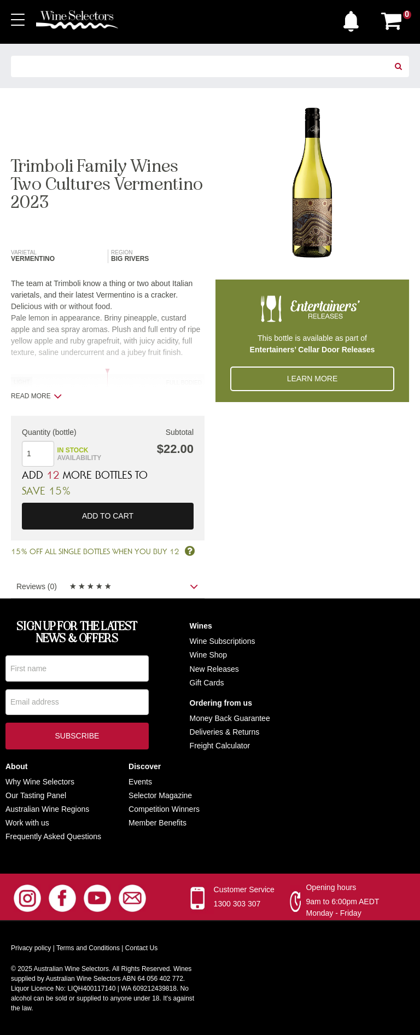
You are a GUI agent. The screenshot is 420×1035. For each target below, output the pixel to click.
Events (140, 781)
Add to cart (107, 516)
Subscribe (77, 738)
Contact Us (141, 948)
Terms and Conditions (88, 948)
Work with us (27, 822)
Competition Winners (164, 809)
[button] (353, 18)
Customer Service (244, 889)
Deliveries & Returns (225, 732)
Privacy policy (31, 948)
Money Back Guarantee (230, 718)
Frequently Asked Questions (53, 837)
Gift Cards (207, 682)
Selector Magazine (160, 795)
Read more (36, 396)
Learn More (312, 378)
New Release (212, 669)
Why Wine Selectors (39, 781)
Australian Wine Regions (47, 809)
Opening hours (331, 887)
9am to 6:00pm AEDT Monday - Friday (342, 907)
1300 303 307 (237, 903)
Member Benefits (157, 822)
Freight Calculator (220, 746)
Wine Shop (208, 655)
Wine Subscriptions (222, 641)
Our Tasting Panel (35, 795)
